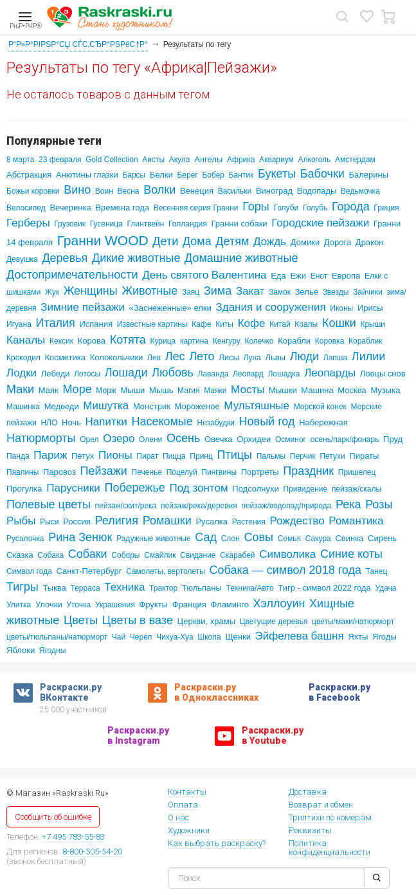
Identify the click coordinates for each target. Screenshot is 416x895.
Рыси (49, 521)
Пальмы (271, 456)
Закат (250, 291)
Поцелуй (182, 472)
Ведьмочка (360, 191)
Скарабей (237, 555)
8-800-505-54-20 (92, 852)
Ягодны (52, 650)
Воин (104, 191)
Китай (279, 324)
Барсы (133, 175)
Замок (280, 292)
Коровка (330, 341)
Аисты (153, 159)
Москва (352, 390)
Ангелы (208, 159)
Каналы (25, 340)
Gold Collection (112, 159)
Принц (201, 456)
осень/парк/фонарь (345, 439)
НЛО (49, 422)
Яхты (358, 636)
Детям (232, 241)
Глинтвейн (146, 223)
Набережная (323, 422)
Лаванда (213, 373)
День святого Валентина (204, 275)
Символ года (29, 571)
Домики (305, 242)
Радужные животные (153, 538)
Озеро (118, 438)
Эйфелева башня (299, 636)
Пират (147, 456)
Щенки (238, 636)
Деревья (64, 258)
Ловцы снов (383, 373)
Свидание (197, 555)
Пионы (115, 455)
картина (194, 341)
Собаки (87, 554)
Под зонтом (198, 488)
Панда (18, 456)
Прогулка (24, 489)
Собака (50, 555)
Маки (20, 389)
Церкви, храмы (206, 621)
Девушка (22, 259)
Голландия (187, 223)
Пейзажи (103, 471)
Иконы (341, 308)
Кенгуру (226, 341)
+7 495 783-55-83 (73, 838)
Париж (50, 455)
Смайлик (160, 555)
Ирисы (370, 308)
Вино (77, 189)
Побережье (134, 487)
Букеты (277, 173)
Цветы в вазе (137, 620)
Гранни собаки (239, 223)
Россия (77, 521)
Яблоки (20, 650)
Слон (230, 538)
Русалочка (25, 538)
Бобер (213, 175)
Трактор (163, 588)
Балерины (369, 175)
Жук (52, 292)
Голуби (285, 207)
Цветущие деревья (274, 621)
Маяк (49, 390)
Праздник (308, 471)
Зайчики (368, 292)
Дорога (337, 242)
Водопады (317, 191)
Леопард (248, 373)
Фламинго (230, 604)
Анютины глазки (87, 175)
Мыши (133, 390)
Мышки (283, 390)
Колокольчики (116, 357)
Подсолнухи (255, 489)
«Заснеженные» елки (170, 308)
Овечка (218, 439)
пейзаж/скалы (356, 489)
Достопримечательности (72, 274)
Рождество (296, 521)
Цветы (81, 620)
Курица (163, 341)
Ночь (71, 422)
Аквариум (276, 159)
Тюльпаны (202, 588)
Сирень (382, 538)
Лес (175, 356)
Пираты (364, 456)
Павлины (22, 472)
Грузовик (70, 223)
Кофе (252, 323)
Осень (183, 438)
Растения (249, 521)
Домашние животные (241, 258)
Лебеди (55, 373)
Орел (89, 439)
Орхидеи (254, 439)
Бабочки (322, 173)
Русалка (211, 521)
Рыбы (21, 521)
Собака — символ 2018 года (285, 570)
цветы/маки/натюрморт (353, 621)
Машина (317, 390)
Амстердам (355, 159)
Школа (209, 636)
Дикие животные (136, 258)
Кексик (61, 341)
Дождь (269, 241)
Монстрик (151, 406)
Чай (118, 636)
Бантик (241, 175)
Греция (386, 207)
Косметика (65, 357)
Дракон (370, 242)
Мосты (247, 389)
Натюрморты (41, 438)
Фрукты (153, 604)
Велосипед (26, 207)
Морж (106, 390)
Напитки (106, 422)
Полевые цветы (48, 504)
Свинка (349, 538)
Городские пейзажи (320, 223)
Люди (304, 356)
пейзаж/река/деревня (199, 505)
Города (351, 206)
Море (76, 389)
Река (348, 504)
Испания (96, 324)
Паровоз (59, 472)
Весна (129, 191)
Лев (154, 357)
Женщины (91, 290)
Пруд (392, 439)
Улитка (18, 604)
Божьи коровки (32, 191)
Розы (378, 504)
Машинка (23, 406)
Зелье (306, 292)
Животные (149, 290)
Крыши (372, 324)
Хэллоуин (279, 603)
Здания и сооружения (270, 307)
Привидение (305, 489)
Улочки (48, 604)
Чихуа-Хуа (175, 636)
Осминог (290, 439)
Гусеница (106, 223)
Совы (258, 537)
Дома (197, 241)
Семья (289, 538)
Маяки (215, 390)
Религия (117, 520)
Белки (161, 175)
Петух (82, 456)
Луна (251, 357)
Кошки (339, 323)
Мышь (161, 390)
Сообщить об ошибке (53, 817)
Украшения (115, 604)
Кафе (201, 324)
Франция (189, 604)
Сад (206, 537)
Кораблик (365, 341)
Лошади (126, 372)
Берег (187, 175)
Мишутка (106, 406)
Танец (377, 571)
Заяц (190, 292)
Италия (55, 323)
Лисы (229, 357)
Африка (241, 159)
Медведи (61, 406)
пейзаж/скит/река (126, 505)
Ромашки (167, 520)
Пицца (174, 456)
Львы (275, 357)
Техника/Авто (250, 588)
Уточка (78, 604)
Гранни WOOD (103, 240)
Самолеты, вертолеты (165, 571)
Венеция (196, 191)
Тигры (22, 586)
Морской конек (320, 406)
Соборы (125, 555)
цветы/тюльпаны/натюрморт (56, 636)
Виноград (274, 191)
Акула (179, 159)
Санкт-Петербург (89, 571)
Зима (217, 290)
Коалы (306, 324)
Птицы (234, 454)
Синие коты (351, 554)
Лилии (368, 356)
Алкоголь (314, 159)
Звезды (336, 292)
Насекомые (161, 421)
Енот (319, 276)
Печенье (147, 472)
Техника (124, 587)
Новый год (267, 421)
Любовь (173, 372)
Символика (287, 554)
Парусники (73, 488)
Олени (150, 439)
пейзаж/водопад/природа (286, 505)
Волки (159, 189)
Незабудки (216, 422)
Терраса (85, 588)
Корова (91, 341)
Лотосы (87, 373)
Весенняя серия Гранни (196, 207)
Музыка (385, 390)
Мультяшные (256, 406)
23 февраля (60, 159)
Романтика (356, 521)
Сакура (318, 538)
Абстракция (28, 175)
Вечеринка (70, 207)
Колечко (258, 341)
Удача (385, 588)
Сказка (19, 555)
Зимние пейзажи (83, 307)
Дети (165, 241)
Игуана (19, 324)
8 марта (20, 159)
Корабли (294, 341)
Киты (224, 324)
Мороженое (197, 406)
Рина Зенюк (80, 537)
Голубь (315, 207)
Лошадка (283, 373)
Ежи (298, 276)
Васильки (235, 191)
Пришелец (356, 472)
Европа (346, 276)
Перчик (303, 456)
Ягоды (384, 636)
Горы (255, 206)
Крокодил (23, 357)
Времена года (122, 207)
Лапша (335, 357)
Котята (128, 339)
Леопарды (330, 373)
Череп (141, 636)
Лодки (21, 373)
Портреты (260, 472)
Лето (201, 356)
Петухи (332, 456)
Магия (188, 390)
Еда (278, 276)
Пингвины (219, 472)
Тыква (54, 588)
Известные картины (152, 324)
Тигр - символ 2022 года (324, 588)
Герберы (28, 223)
